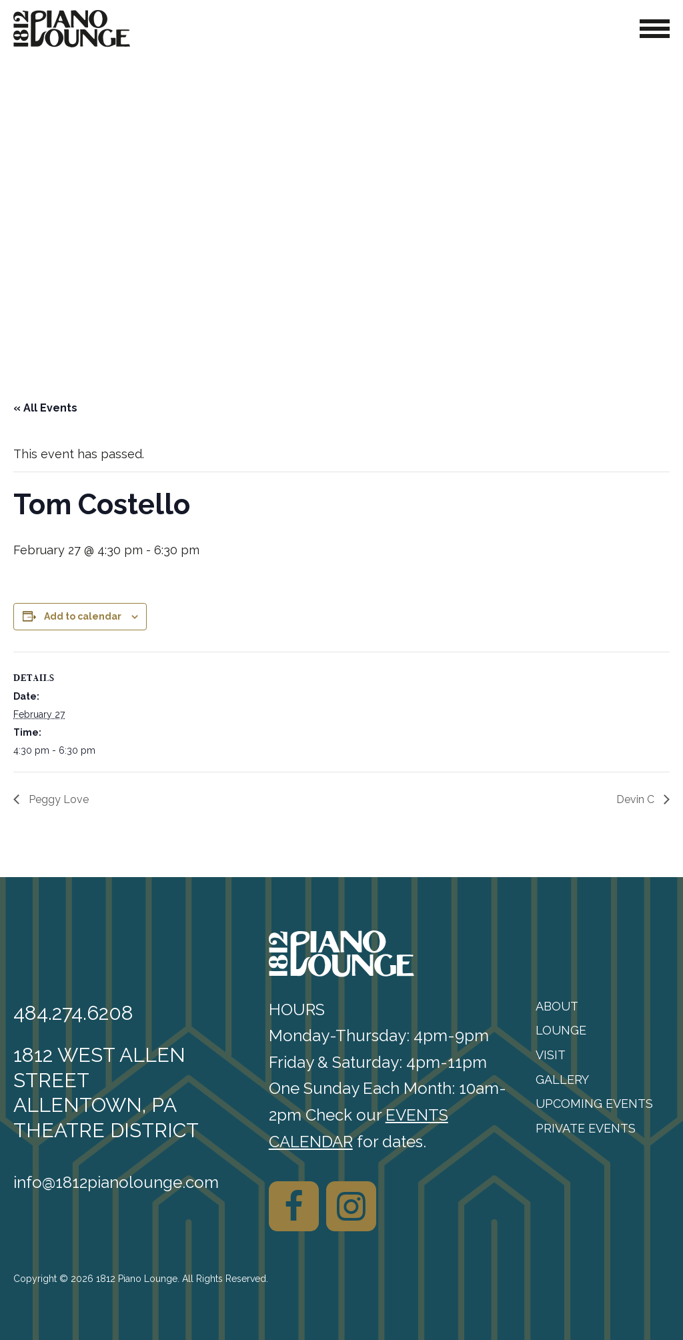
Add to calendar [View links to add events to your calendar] (82, 616)
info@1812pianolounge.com (116, 1182)
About (557, 1006)
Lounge (561, 1030)
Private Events (586, 1128)
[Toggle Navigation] (655, 28)
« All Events (45, 408)
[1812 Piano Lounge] (71, 28)
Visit (551, 1055)
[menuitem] (603, 1006)
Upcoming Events (594, 1104)
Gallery (562, 1080)
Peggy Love (57, 799)
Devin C (636, 799)
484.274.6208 (73, 1013)
